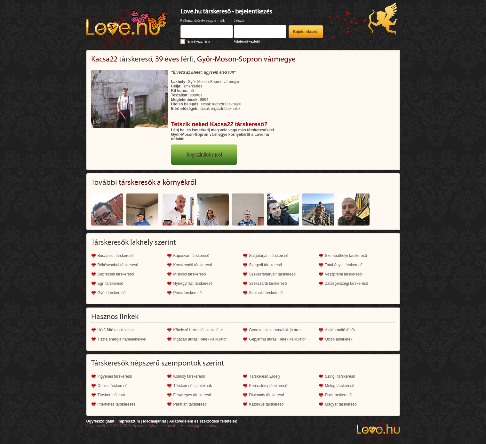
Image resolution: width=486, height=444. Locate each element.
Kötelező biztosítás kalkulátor (198, 330)
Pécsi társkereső (187, 293)
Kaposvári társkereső (191, 255)
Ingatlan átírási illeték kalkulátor (200, 339)
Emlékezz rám (198, 41)
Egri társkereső (110, 283)
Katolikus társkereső (266, 404)
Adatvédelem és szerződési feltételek (203, 421)
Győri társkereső (112, 293)
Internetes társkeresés (117, 404)
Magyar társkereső (341, 404)
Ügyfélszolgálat (100, 421)
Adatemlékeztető (247, 41)
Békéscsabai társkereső (118, 265)
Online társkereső (113, 385)
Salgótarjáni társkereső (269, 255)
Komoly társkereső (189, 376)
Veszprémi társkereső (343, 274)
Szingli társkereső (340, 376)
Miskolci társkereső (189, 274)
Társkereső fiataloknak (192, 385)
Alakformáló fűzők (340, 330)
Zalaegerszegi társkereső (346, 283)
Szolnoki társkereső (266, 293)
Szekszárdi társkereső (268, 283)
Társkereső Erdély (264, 376)
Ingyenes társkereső (115, 376)
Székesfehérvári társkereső (272, 274)
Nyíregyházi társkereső (193, 283)
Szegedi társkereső (265, 265)
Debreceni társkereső (116, 274)
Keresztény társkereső (268, 385)
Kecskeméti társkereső (192, 265)
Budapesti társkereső (116, 255)
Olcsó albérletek (339, 339)
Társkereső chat (111, 395)
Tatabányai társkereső (344, 265)
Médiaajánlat (154, 421)
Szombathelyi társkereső (346, 255)
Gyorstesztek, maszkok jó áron (275, 330)
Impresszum (128, 421)
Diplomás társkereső (266, 395)
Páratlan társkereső (190, 404)
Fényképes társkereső (192, 395)
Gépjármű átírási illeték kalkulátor (277, 339)
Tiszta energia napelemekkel (122, 339)
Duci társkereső (338, 395)
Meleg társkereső (340, 385)
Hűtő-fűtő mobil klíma (116, 330)
